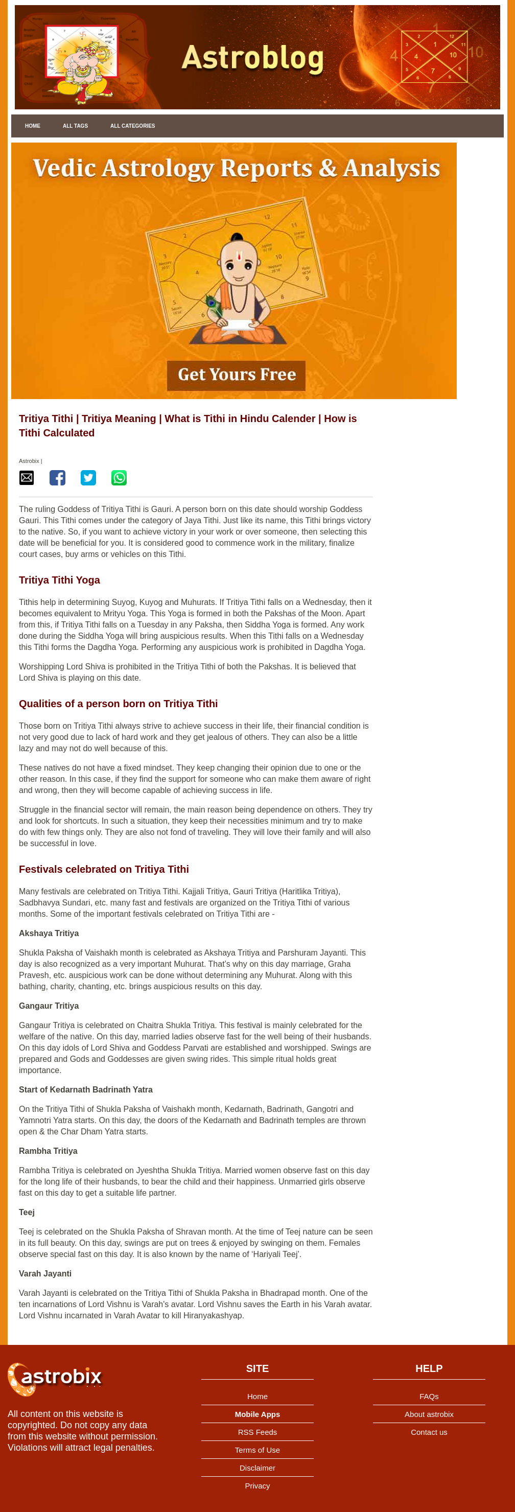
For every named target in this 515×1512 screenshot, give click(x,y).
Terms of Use (257, 1450)
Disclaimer (257, 1467)
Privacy (257, 1485)
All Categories (132, 126)
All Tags (75, 126)
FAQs (429, 1396)
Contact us (429, 1432)
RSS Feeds (257, 1432)
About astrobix (429, 1414)
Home (32, 126)
